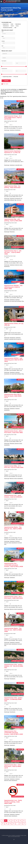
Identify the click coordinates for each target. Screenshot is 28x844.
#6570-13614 (13, 360)
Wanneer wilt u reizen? (7, 50)
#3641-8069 (13, 219)
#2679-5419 (12, 186)
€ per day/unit (4, 60)
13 (20, 823)
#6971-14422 (13, 732)
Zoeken (6, 80)
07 (2, 823)
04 (16, 820)
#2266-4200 (13, 699)
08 (6, 823)
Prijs (8, 96)
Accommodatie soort (6, 22)
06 (23, 820)
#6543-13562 (12, 252)
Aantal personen (4, 68)
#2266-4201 (13, 666)
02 (9, 820)
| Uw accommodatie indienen (15, 836)
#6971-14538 (13, 565)
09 (10, 823)
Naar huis (2, 14)
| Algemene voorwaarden (16, 835)
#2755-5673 (13, 496)
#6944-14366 (13, 802)
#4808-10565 (13, 630)
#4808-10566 (13, 528)
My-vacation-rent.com (13, 1)
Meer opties (5, 83)
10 (13, 823)
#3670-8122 (13, 597)
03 (12, 820)
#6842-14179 (12, 766)
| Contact (21, 835)
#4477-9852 (13, 431)
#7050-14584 (13, 466)
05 (20, 820)
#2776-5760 (13, 117)
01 (5, 820)
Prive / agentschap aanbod (15, 96)
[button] (8, 33)
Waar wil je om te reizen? (7, 30)
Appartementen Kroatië (9, 14)
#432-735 (12, 151)
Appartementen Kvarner (18, 14)
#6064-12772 (13, 396)
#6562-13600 (13, 287)
